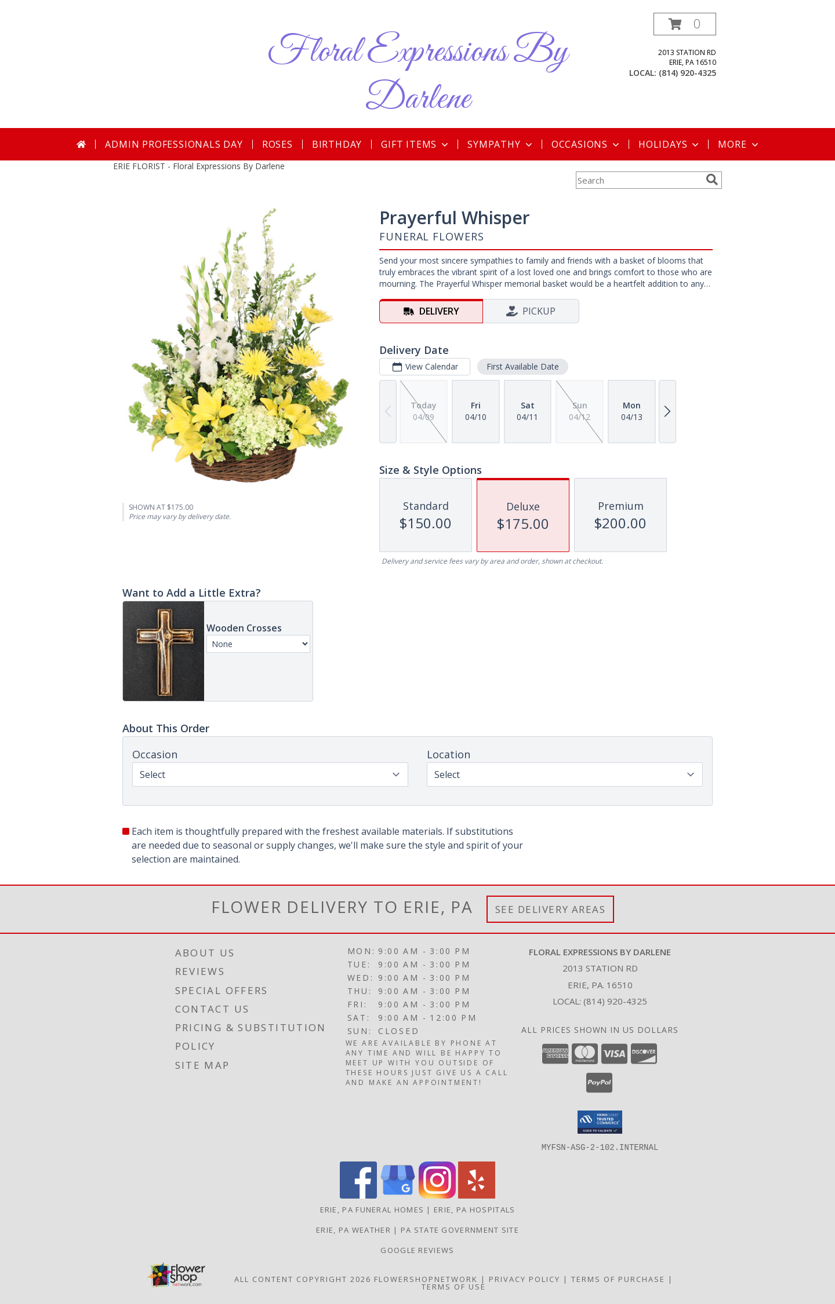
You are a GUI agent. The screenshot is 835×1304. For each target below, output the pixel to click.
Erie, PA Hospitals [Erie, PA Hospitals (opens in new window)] (474, 1209)
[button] (685, 24)
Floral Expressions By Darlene (417, 76)
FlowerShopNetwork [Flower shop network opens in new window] (426, 1278)
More (739, 144)
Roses (277, 144)
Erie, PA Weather (353, 1229)
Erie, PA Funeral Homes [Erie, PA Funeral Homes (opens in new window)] (372, 1209)
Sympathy (500, 144)
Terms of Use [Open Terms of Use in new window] (454, 1286)
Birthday (337, 144)
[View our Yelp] (476, 1194)
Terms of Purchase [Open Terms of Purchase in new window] (618, 1278)
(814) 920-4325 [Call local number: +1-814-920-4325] (687, 72)
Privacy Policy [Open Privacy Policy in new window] (524, 1278)
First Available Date (523, 366)
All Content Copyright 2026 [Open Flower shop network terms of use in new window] (302, 1278)
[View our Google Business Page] (397, 1194)
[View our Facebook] (358, 1194)
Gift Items (416, 144)
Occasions (586, 144)
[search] (712, 179)
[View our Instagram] (437, 1194)
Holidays (669, 144)
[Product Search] (638, 180)
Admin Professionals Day (173, 144)
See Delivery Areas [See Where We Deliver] (550, 909)
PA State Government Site (460, 1229)
